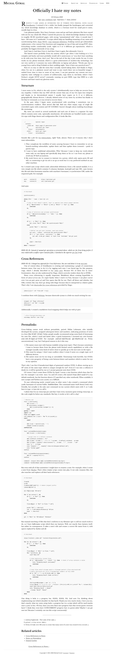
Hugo (40, 42)
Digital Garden (31, 639)
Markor (34, 469)
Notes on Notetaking (33, 637)
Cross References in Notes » (38, 645)
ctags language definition (57, 42)
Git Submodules (44, 138)
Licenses (65, 652)
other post (58, 270)
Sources (72, 652)
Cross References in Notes (35, 635)
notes (43, 20)
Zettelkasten (30, 25)
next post (84, 263)
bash (54, 20)
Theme (65, 3)
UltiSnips (41, 295)
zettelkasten (49, 20)
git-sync (75, 252)
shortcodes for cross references (46, 285)
